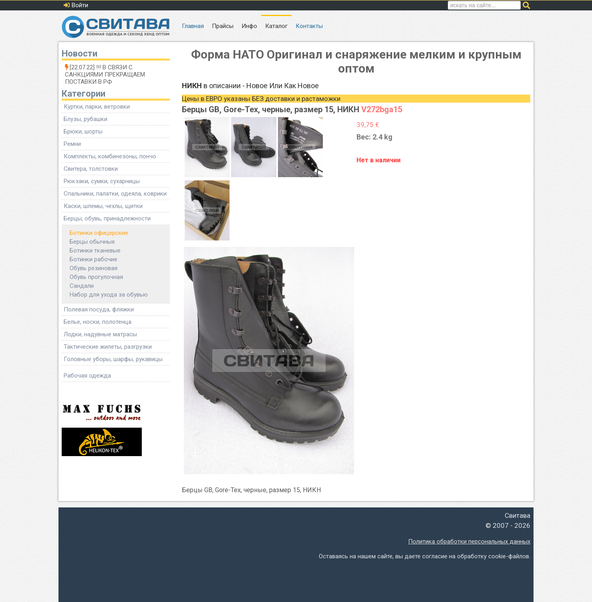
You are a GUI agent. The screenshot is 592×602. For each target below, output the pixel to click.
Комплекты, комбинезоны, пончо (110, 156)
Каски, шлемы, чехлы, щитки (103, 206)
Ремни (72, 143)
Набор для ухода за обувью (109, 294)
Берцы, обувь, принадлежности (107, 218)
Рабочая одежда (87, 375)
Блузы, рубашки (85, 119)
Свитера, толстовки (91, 168)
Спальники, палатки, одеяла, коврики (115, 193)
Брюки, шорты (83, 131)
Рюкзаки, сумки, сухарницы (102, 181)
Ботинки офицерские (99, 232)
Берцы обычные (92, 241)
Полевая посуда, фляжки (99, 309)
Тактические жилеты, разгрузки (108, 346)
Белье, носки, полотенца (97, 321)
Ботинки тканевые (95, 250)
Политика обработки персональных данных (469, 541)
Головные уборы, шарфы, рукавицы (113, 359)
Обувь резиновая (93, 268)
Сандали (82, 285)
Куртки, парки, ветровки (97, 106)
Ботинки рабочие (93, 259)
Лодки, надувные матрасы (100, 334)
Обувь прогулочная (96, 277)
